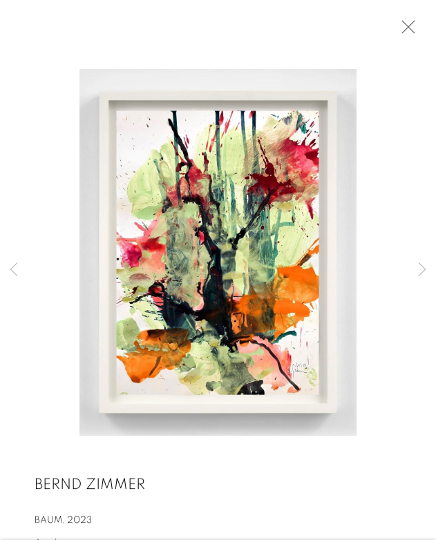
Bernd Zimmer (90, 485)
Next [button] (422, 270)
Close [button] (405, 31)
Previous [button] (14, 270)
